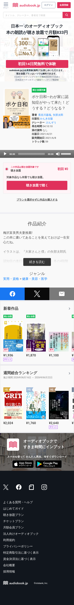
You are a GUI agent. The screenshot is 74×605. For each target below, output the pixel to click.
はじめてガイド (13, 508)
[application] (37, 154)
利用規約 (9, 540)
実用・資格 (11, 279)
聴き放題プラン (13, 515)
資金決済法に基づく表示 (19, 559)
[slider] (31, 154)
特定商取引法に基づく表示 (21, 552)
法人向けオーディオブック (21, 534)
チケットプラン (13, 521)
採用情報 (9, 571)
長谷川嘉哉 (44, 114)
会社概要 (9, 565)
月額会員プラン (13, 527)
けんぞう (51, 122)
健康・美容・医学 (34, 279)
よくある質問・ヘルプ (18, 502)
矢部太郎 (58, 114)
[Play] (5, 154)
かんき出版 (46, 118)
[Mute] (58, 154)
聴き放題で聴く (37, 185)
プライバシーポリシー (18, 546)
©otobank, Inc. (41, 583)
